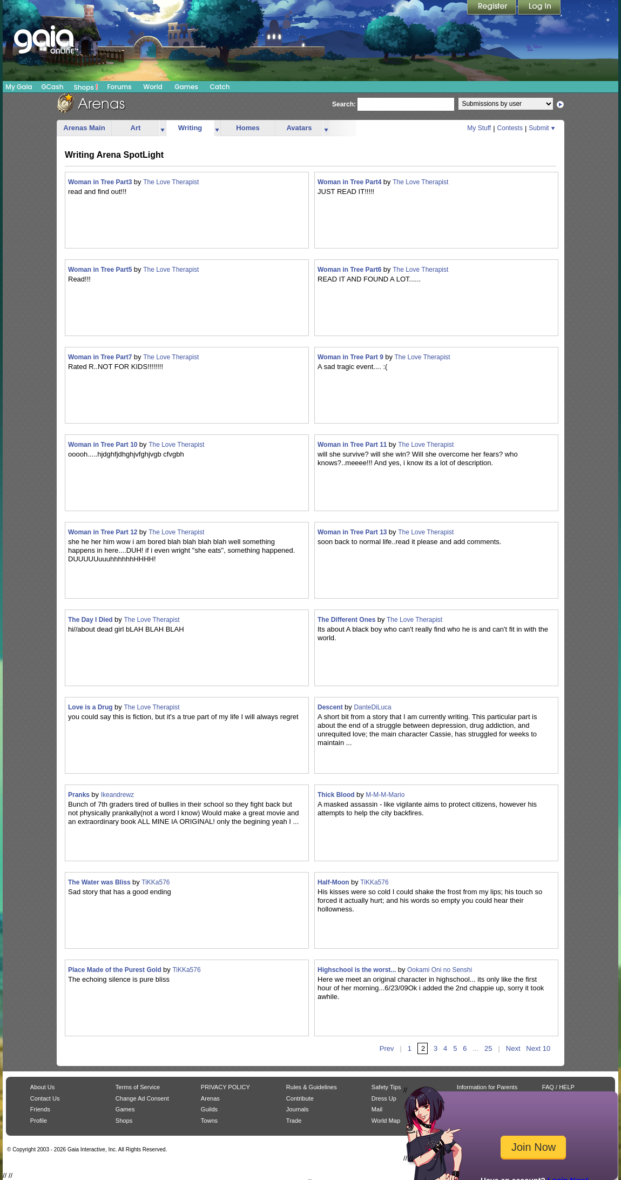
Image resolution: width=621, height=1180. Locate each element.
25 (488, 1048)
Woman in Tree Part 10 (103, 444)
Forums (119, 86)
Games (186, 86)
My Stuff (479, 128)
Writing (190, 128)
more (162, 128)
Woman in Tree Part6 (350, 269)
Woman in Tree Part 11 (353, 444)
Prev (387, 1048)
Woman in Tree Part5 (101, 269)
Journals (297, 1109)
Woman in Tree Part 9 (351, 357)
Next (513, 1048)
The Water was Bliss (100, 882)
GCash (53, 86)
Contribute (300, 1098)
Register (492, 8)
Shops (86, 87)
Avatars (299, 128)
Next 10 (538, 1048)
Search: (344, 104)
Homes (247, 128)
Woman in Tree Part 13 (353, 532)
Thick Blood (337, 795)
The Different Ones (347, 619)
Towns (209, 1120)
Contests (510, 128)
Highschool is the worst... (358, 970)
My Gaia (18, 86)
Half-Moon (334, 882)
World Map (386, 1120)
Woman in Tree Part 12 (103, 532)
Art (136, 128)
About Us (42, 1087)
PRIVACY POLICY (225, 1087)
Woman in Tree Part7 (101, 357)
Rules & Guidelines (311, 1087)
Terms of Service (138, 1087)
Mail (377, 1109)
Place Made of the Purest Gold (115, 970)
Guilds (209, 1109)
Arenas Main (84, 128)
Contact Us (45, 1098)
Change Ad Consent (142, 1098)
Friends (40, 1109)
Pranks (79, 795)
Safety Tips (386, 1087)
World (153, 86)
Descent (331, 707)
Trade (293, 1120)
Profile (38, 1120)
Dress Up (384, 1098)
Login (539, 8)
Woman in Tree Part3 (101, 182)
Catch (220, 86)
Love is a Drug (91, 707)
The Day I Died (91, 619)
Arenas (210, 1098)
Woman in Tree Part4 (350, 182)
